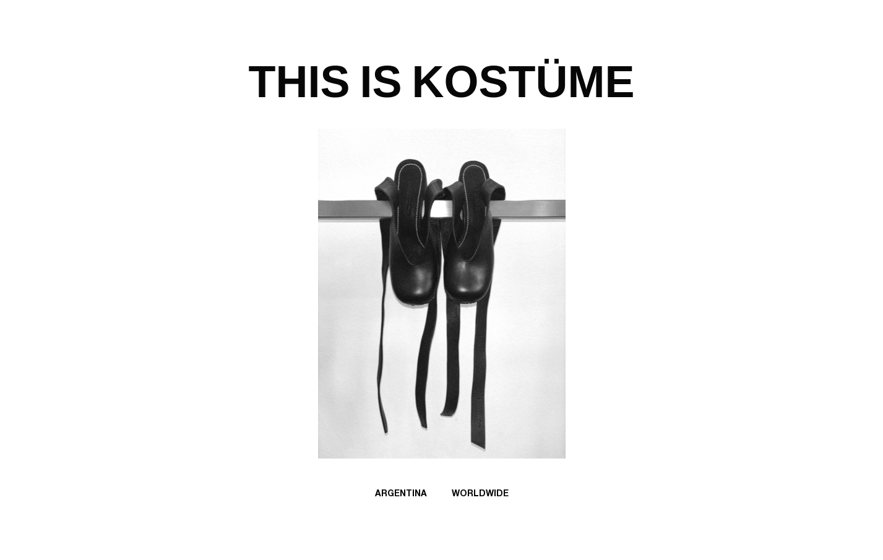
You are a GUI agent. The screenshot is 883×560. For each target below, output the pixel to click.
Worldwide (480, 495)
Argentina (401, 495)
